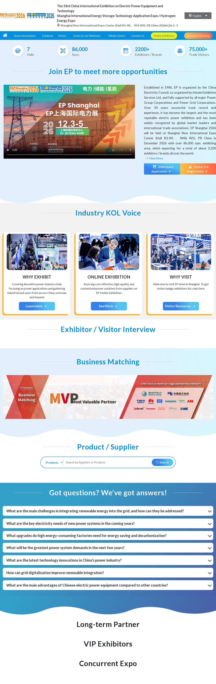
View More (153, 158)
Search (162, 462)
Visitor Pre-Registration (198, 169)
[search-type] (53, 462)
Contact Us (138, 35)
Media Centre (117, 35)
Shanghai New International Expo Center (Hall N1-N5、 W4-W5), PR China (108, 25)
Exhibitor (47, 35)
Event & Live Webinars (87, 35)
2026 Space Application (162, 169)
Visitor (62, 35)
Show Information (25, 35)
